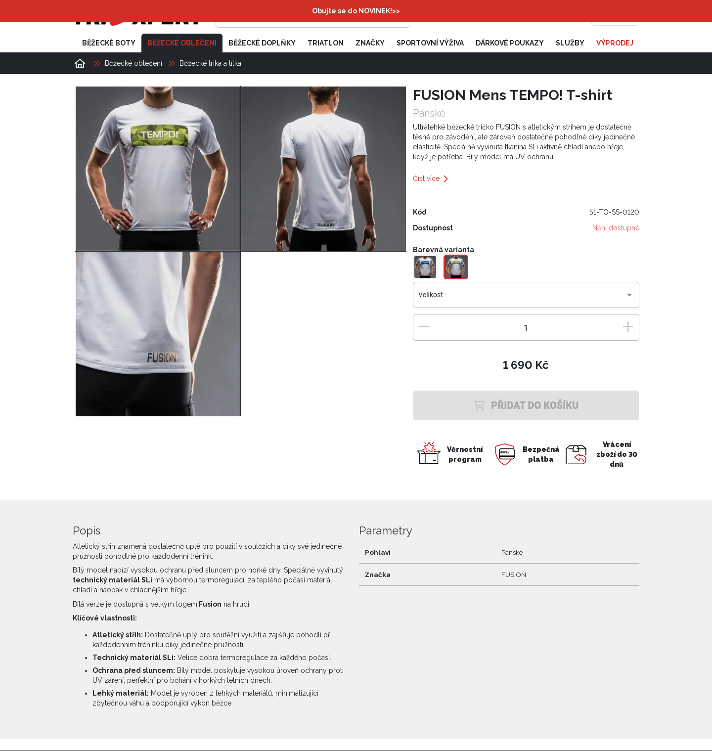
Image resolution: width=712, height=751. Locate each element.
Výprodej (614, 43)
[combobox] (525, 299)
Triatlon (326, 43)
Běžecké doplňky (262, 43)
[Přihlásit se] (487, 17)
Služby (570, 43)
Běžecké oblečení (182, 43)
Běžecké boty (108, 43)
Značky (370, 43)
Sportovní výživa (430, 43)
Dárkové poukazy (510, 43)
